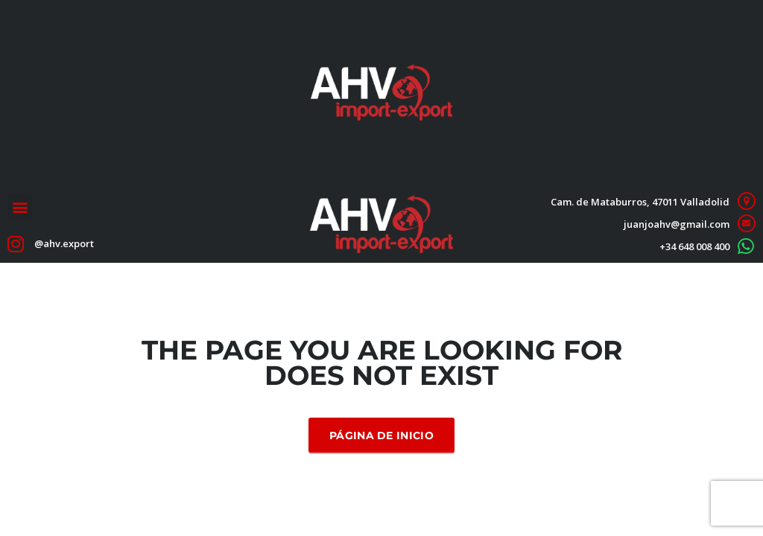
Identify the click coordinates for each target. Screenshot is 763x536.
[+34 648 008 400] (746, 246)
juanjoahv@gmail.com (676, 224)
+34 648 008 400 (694, 246)
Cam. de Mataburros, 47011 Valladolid (640, 201)
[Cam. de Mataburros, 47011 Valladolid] (746, 201)
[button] (19, 207)
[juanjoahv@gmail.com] (746, 223)
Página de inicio (381, 435)
